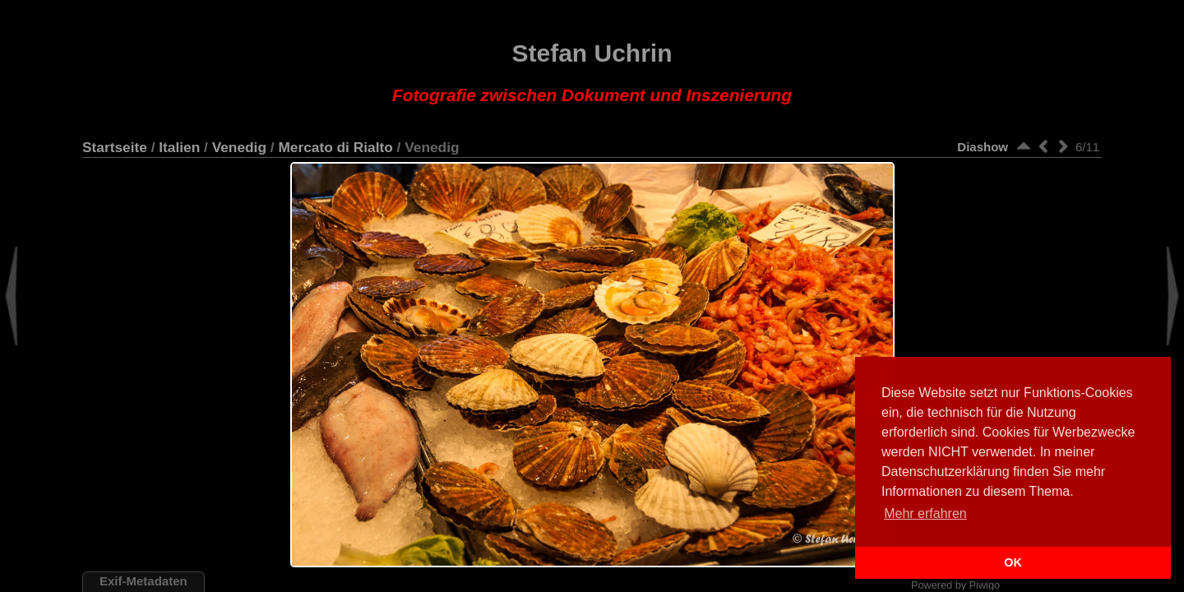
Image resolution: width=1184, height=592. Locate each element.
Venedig (239, 147)
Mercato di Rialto (335, 147)
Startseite (114, 147)
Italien (179, 147)
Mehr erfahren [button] (925, 513)
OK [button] (1013, 562)
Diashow (982, 147)
